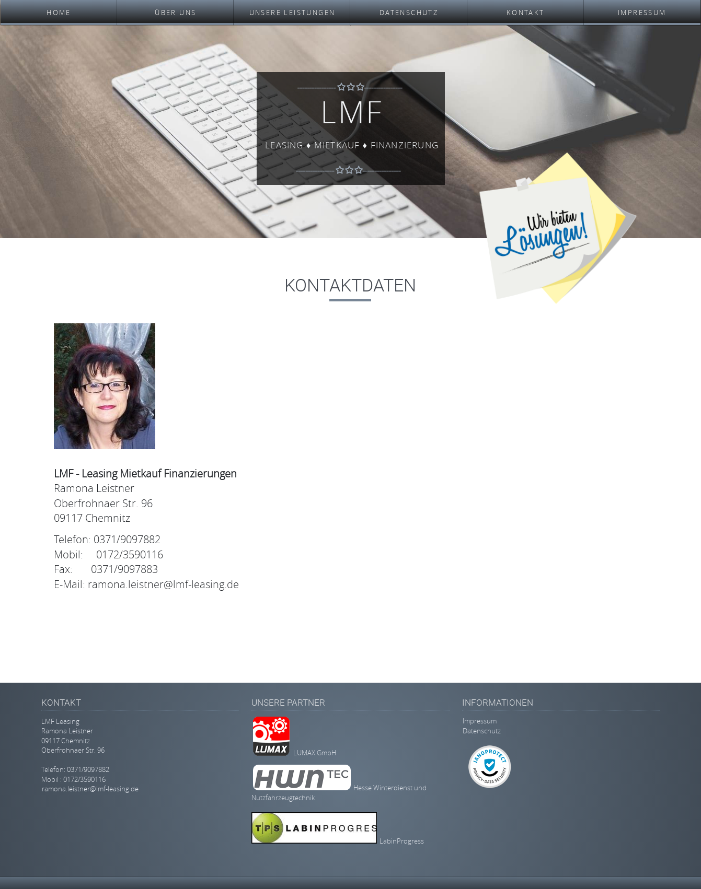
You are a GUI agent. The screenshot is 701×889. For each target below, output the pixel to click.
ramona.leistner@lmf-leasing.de (90, 788)
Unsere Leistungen (292, 12)
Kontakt (526, 12)
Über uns (175, 12)
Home (59, 12)
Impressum (642, 12)
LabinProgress (402, 841)
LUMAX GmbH (314, 753)
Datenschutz (409, 12)
